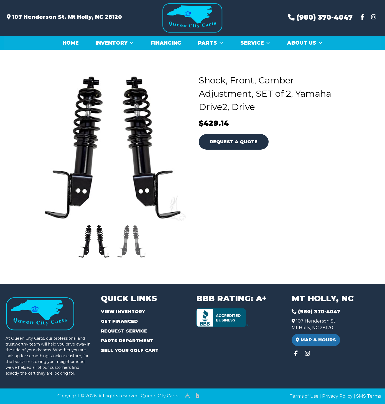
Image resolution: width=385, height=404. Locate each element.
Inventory (114, 43)
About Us (305, 43)
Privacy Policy (337, 396)
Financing (166, 43)
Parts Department (127, 340)
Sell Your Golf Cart (130, 350)
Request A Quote (233, 141)
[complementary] (368, 387)
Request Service (124, 331)
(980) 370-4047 (320, 17)
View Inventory (123, 311)
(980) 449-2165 (19, 393)
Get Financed (119, 321)
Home (70, 43)
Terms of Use (304, 396)
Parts (211, 43)
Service (255, 43)
